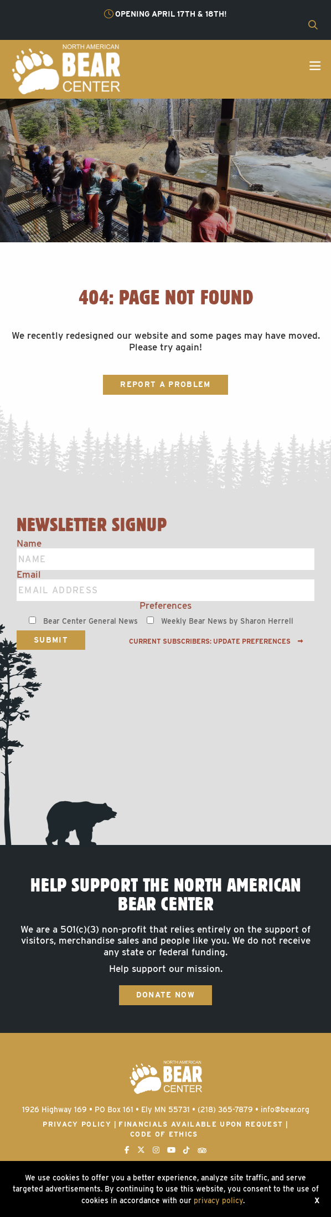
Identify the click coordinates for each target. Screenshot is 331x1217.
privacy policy (218, 1200)
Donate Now (165, 994)
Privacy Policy (77, 1124)
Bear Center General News (90, 621)
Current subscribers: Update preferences (216, 641)
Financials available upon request (200, 1124)
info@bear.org (285, 1109)
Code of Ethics (164, 1134)
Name (29, 543)
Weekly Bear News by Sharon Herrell (227, 621)
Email (29, 574)
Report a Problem (165, 384)
